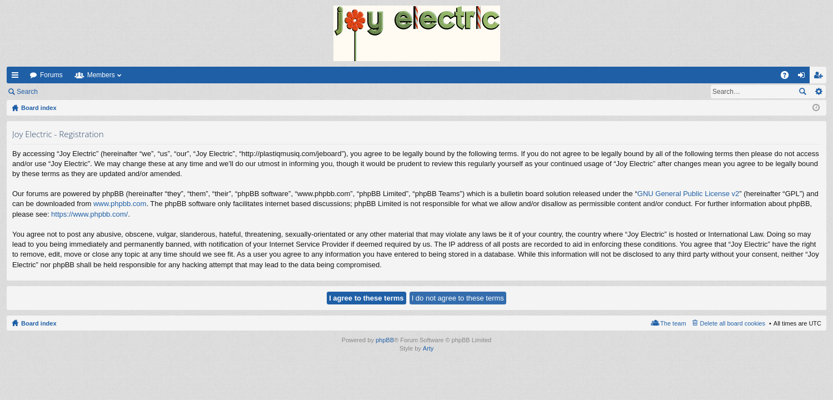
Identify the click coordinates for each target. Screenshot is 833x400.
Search (27, 92)
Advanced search (818, 91)
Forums (51, 75)
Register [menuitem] (820, 77)
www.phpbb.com (119, 203)
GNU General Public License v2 (688, 193)
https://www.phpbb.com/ (89, 214)
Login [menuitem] (804, 77)
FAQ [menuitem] (788, 77)
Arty (428, 348)
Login (62, 92)
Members (101, 75)
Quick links (17, 77)
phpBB (385, 340)
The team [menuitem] (673, 323)
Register (99, 92)
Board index (39, 323)
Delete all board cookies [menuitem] (732, 323)
